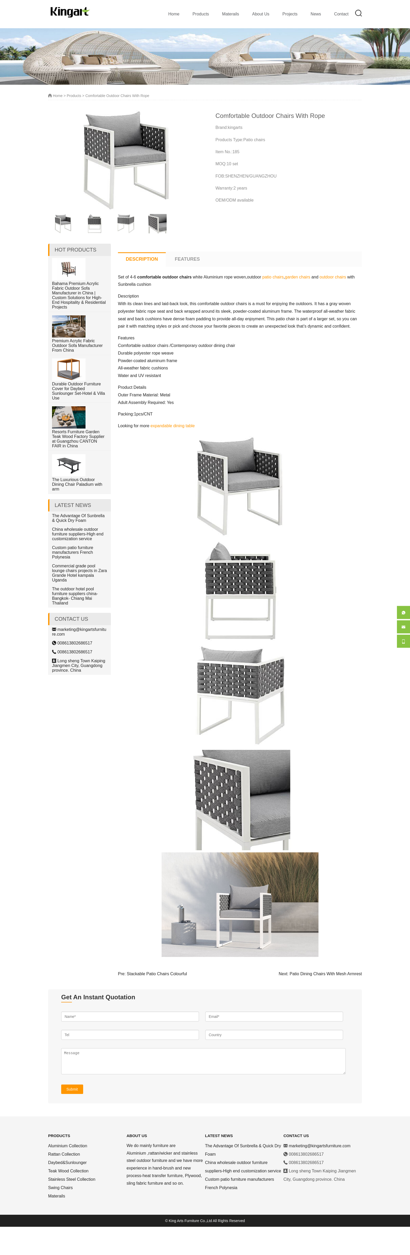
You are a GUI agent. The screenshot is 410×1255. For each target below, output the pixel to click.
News (316, 14)
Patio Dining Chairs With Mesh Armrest (325, 1002)
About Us (260, 14)
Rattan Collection (64, 1182)
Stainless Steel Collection (71, 1207)
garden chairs (297, 305)
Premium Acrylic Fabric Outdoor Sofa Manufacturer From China (77, 374)
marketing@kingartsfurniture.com (319, 1174)
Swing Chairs (60, 1216)
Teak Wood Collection (68, 1199)
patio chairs (273, 305)
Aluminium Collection (67, 1174)
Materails (230, 14)
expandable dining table (173, 454)
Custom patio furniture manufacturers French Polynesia (72, 580)
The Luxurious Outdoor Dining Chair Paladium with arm (77, 513)
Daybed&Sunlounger (67, 1191)
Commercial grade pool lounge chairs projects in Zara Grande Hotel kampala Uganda (79, 601)
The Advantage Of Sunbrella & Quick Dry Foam (78, 546)
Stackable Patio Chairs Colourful (157, 1002)
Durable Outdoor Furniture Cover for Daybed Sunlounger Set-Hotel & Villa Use (78, 419)
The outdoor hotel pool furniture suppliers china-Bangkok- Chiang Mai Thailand (75, 624)
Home (174, 14)
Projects (290, 14)
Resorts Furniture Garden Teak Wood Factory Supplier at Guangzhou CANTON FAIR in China (78, 467)
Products (200, 14)
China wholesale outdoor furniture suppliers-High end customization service (78, 562)
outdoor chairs (333, 305)
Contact (341, 14)
